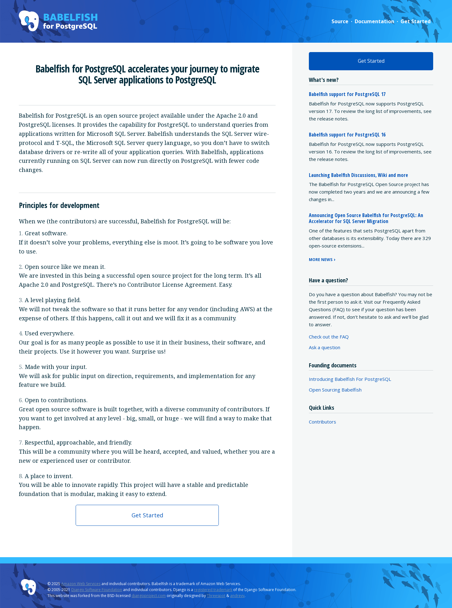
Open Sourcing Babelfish (335, 390)
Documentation (374, 21)
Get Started (416, 21)
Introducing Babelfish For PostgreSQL (350, 379)
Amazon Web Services (80, 583)
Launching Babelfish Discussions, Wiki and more (358, 175)
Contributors (322, 422)
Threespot (216, 595)
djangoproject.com (149, 595)
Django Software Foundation (96, 589)
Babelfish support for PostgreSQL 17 (347, 94)
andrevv (237, 595)
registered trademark (213, 589)
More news (320, 259)
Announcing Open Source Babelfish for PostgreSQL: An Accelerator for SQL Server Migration (366, 218)
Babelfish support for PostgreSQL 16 (347, 134)
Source (339, 21)
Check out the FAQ (329, 336)
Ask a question (324, 347)
